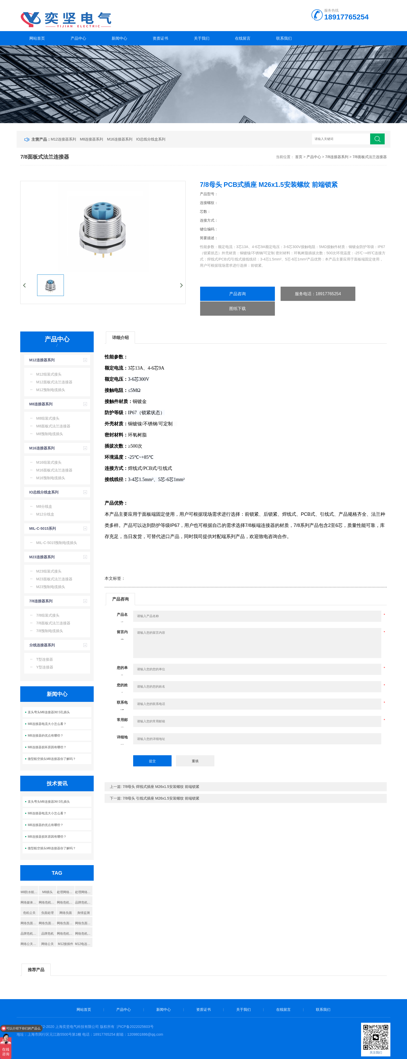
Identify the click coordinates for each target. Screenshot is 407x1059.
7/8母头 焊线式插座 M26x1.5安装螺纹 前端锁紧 (161, 787)
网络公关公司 (29, 944)
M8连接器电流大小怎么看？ (47, 724)
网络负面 (65, 913)
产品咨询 (237, 294)
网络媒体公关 (29, 902)
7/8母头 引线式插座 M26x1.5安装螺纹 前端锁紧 (161, 798)
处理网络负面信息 (84, 892)
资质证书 (160, 38)
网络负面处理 (47, 923)
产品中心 (78, 38)
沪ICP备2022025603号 (135, 1027)
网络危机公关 (84, 933)
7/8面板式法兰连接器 (369, 157)
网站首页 (37, 38)
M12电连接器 (84, 944)
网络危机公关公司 (65, 933)
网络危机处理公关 (47, 902)
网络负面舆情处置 (84, 923)
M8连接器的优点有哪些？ (45, 735)
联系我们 (284, 38)
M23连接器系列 (42, 557)
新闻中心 (119, 38)
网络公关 (47, 944)
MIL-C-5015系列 (42, 528)
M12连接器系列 (63, 139)
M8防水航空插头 (29, 892)
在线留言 (242, 38)
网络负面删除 (29, 923)
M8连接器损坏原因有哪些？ (47, 747)
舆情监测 (83, 913)
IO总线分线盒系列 (151, 139)
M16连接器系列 (119, 139)
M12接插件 (65, 944)
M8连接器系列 (91, 139)
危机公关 (29, 913)
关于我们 (201, 38)
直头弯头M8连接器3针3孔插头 (49, 712)
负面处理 (47, 913)
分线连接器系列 (42, 645)
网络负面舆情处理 (65, 923)
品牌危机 (47, 933)
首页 (298, 157)
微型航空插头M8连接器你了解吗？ (52, 759)
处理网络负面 (65, 892)
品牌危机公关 (29, 933)
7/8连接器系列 (336, 157)
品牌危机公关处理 (84, 902)
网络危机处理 (65, 902)
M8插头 (47, 892)
